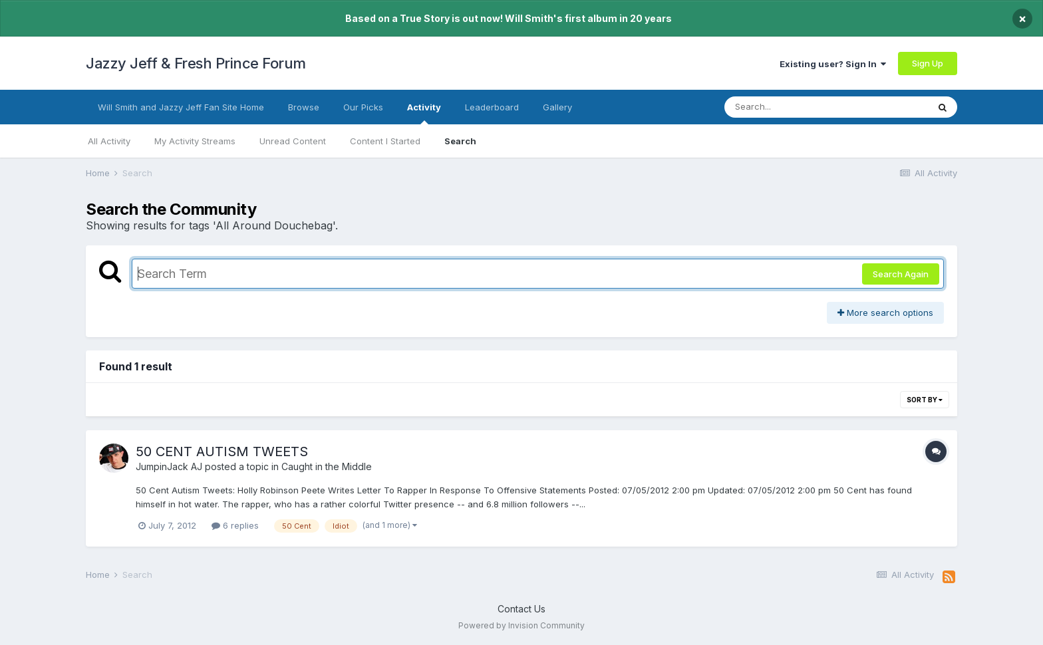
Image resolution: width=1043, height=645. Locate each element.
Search (460, 141)
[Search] (789, 107)
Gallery (557, 107)
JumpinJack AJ (169, 466)
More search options (885, 312)
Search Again (901, 274)
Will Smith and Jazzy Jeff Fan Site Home (181, 107)
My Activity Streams (194, 141)
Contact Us (521, 608)
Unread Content (292, 141)
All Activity (109, 141)
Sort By (925, 400)
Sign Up (927, 63)
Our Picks (363, 107)
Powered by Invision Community (521, 625)
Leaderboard (492, 107)
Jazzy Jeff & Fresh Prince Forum (196, 63)
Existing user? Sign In (833, 64)
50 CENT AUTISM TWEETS (222, 451)
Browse (303, 107)
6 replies (235, 525)
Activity (424, 113)
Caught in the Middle (326, 466)
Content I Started (385, 141)
